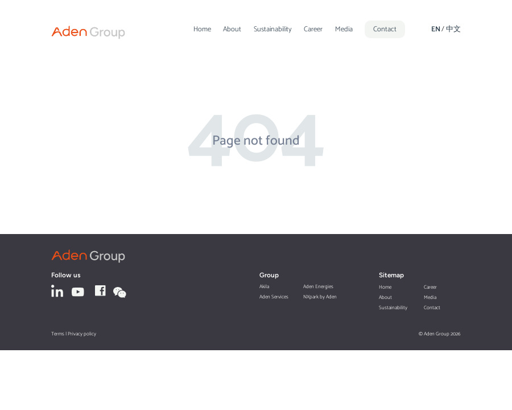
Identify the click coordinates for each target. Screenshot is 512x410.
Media (344, 29)
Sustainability (273, 29)
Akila (264, 286)
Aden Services (273, 297)
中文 (453, 29)
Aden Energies (318, 286)
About (232, 29)
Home (202, 29)
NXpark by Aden (320, 297)
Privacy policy (82, 334)
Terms (57, 334)
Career (313, 29)
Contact (385, 29)
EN (435, 29)
